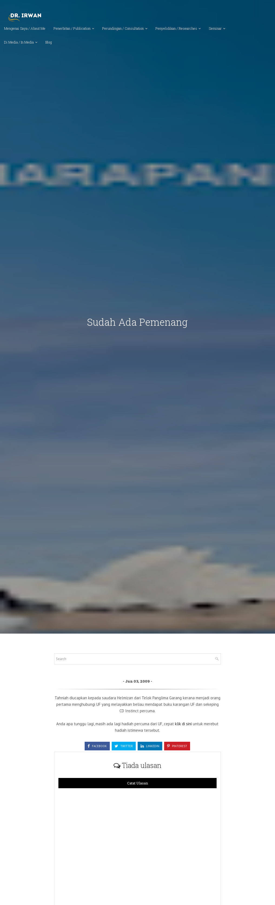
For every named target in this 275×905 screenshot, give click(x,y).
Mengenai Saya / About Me (24, 28)
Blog (48, 42)
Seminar (215, 28)
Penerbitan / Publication (72, 28)
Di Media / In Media (19, 42)
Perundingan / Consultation (123, 28)
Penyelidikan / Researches (176, 28)
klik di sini (184, 723)
